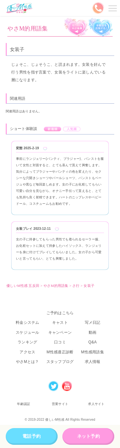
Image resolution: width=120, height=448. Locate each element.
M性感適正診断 (60, 352)
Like (45, 148)
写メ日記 (92, 322)
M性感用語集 (92, 352)
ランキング (27, 342)
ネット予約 (88, 436)
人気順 (72, 129)
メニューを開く (112, 8)
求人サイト (96, 404)
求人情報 (92, 361)
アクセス (27, 352)
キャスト (60, 322)
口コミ (60, 342)
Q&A (92, 342)
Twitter (53, 386)
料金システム (27, 322)
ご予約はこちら (60, 313)
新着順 (52, 129)
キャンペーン (60, 332)
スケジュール (27, 332)
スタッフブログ (60, 361)
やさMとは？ (27, 361)
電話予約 (31, 436)
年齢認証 (23, 404)
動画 (93, 332)
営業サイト (60, 404)
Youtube (67, 386)
